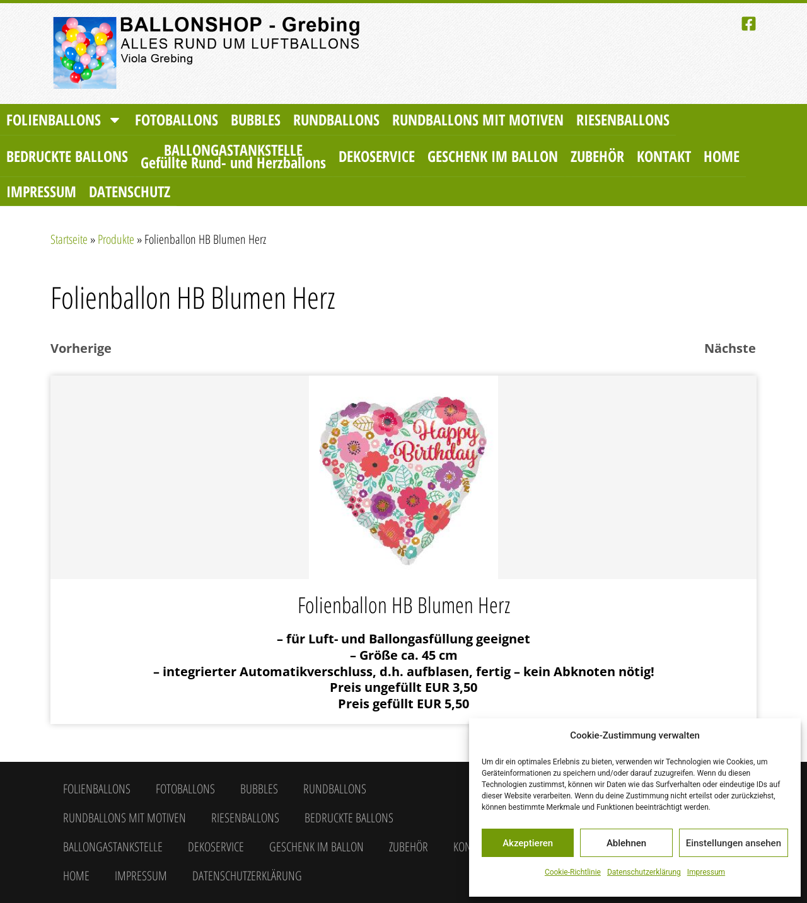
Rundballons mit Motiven (478, 119)
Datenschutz (129, 191)
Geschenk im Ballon (492, 156)
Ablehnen (626, 843)
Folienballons (64, 120)
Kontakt (664, 156)
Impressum (706, 872)
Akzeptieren (527, 843)
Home (722, 156)
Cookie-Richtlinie (573, 872)
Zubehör (597, 156)
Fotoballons (176, 119)
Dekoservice (377, 156)
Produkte (116, 239)
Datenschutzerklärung (644, 872)
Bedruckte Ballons (67, 156)
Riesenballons (623, 119)
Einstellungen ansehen (733, 843)
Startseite (69, 239)
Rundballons (336, 119)
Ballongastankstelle (233, 156)
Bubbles (256, 119)
